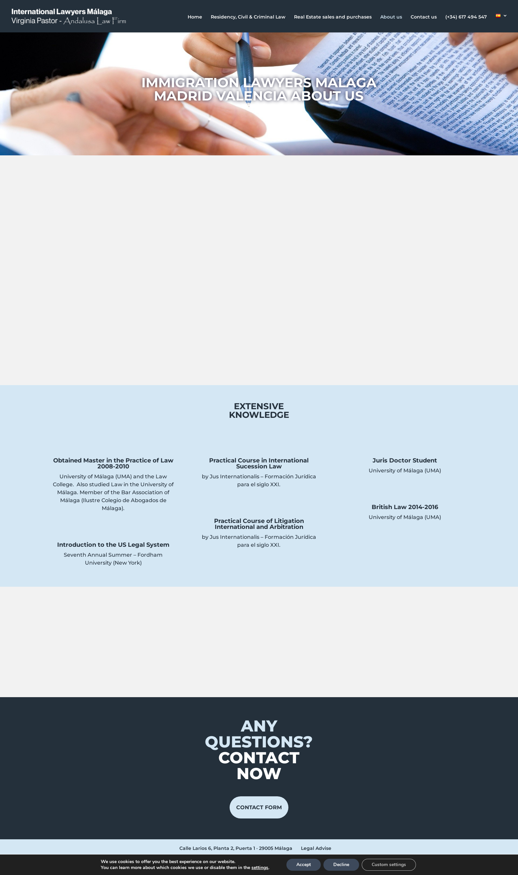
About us (391, 17)
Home (195, 17)
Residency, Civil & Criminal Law (248, 17)
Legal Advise (316, 848)
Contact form (259, 807)
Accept (303, 864)
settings (259, 868)
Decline (341, 864)
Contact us (424, 17)
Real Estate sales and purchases (333, 17)
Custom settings (389, 864)
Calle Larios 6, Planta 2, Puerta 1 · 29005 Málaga (235, 848)
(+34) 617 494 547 (466, 17)
